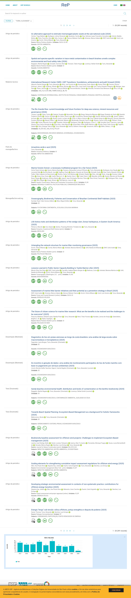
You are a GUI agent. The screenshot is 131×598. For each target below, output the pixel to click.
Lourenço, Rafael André (92, 64)
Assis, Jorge (105, 174)
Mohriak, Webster (63, 120)
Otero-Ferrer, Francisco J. (98, 178)
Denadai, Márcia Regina (42, 445)
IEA (69, 447)
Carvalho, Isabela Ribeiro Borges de (73, 270)
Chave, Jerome (41, 88)
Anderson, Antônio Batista (50, 178)
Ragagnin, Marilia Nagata (39, 64)
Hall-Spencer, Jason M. (66, 180)
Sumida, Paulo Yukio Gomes (107, 124)
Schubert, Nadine (84, 174)
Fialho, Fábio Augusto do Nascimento (43, 174)
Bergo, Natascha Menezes (89, 114)
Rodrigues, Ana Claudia (110, 170)
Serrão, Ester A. (72, 176)
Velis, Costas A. (59, 38)
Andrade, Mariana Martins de (74, 247)
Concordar (116, 590)
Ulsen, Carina (46, 114)
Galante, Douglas (58, 114)
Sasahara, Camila (74, 36)
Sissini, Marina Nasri (53, 170)
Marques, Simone (112, 118)
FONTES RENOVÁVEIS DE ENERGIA (69, 516)
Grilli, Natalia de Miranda (93, 247)
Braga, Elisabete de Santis (108, 114)
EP (47, 91)
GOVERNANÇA (68, 133)
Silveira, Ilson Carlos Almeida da (41, 124)
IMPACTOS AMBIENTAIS (45, 154)
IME (50, 91)
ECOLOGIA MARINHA (71, 207)
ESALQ (59, 91)
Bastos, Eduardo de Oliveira (79, 172)
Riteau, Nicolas (64, 86)
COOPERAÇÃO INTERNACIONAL (47, 95)
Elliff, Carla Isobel (108, 38)
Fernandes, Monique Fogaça (97, 443)
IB (63, 91)
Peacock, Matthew (37, 316)
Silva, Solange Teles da (45, 126)
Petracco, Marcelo (37, 227)
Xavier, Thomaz (36, 512)
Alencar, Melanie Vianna (74, 38)
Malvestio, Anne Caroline (71, 489)
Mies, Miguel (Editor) (63, 201)
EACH (61, 42)
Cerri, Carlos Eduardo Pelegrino (103, 86)
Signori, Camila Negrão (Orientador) (63, 368)
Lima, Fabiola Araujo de (97, 118)
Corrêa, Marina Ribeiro (55, 247)
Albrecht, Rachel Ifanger (38, 84)
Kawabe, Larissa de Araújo (101, 316)
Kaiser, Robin (102, 84)
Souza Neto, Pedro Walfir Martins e (84, 124)
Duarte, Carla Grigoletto (70, 466)
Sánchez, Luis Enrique (60, 445)
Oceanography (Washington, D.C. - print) (49, 274)
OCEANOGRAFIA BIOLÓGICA (46, 349)
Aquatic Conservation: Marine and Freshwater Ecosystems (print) (57, 182)
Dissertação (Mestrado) (14, 337)
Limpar (125, 20)
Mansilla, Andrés (97, 176)
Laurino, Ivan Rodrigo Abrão (40, 443)
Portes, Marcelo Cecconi (46, 122)
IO (64, 42)
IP (50, 129)
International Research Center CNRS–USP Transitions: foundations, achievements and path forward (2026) (75, 82)
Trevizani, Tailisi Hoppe (75, 64)
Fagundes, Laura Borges (38, 342)
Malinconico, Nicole (37, 417)
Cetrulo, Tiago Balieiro (38, 36)
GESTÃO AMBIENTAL (44, 44)
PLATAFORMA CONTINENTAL (46, 207)
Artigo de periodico (12, 34)
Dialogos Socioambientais (44, 514)
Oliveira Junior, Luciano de (61, 118)
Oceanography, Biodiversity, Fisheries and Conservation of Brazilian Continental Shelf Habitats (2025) (73, 199)
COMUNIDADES (42, 516)
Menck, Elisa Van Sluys (38, 270)
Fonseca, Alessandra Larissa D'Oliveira (75, 170)
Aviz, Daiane (49, 227)
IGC (44, 129)
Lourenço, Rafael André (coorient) (81, 391)
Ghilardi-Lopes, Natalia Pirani (53, 316)
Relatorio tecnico (12, 82)
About (15, 5)
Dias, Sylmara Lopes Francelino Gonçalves (95, 36)
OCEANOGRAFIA (79, 133)
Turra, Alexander (61, 40)
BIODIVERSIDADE (43, 133)
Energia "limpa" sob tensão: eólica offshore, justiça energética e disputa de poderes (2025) (69, 510)
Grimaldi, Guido (96, 172)
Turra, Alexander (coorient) (85, 368)
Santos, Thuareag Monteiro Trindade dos (68, 227)
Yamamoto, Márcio (92, 126)
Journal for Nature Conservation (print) (48, 447)
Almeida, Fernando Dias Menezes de (99, 88)
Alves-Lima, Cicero (43, 176)
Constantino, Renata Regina (84, 116)
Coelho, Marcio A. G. (57, 176)
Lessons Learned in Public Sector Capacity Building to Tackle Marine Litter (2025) (65, 268)
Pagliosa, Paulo (63, 172)
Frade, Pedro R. (84, 176)
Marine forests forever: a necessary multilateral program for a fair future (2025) (64, 168)
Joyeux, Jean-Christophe (69, 178)
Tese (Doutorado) (12, 389)
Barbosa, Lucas (92, 270)
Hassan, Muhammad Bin (103, 116)
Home (8, 5)
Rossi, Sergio (35, 178)
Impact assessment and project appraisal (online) (52, 493)
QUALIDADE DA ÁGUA (83, 398)
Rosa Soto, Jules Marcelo (62, 124)
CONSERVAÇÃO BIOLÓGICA (76, 184)
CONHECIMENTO (81, 95)
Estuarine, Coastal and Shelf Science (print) (50, 229)
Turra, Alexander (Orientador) (56, 342)
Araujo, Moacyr (52, 180)
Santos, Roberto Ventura (76, 126)
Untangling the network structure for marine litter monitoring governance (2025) (64, 245)
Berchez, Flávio (82, 178)
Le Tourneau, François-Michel (58, 88)
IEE (67, 42)
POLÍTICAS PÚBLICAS (60, 184)
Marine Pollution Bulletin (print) (46, 66)
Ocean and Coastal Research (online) (48, 295)
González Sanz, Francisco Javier (111, 122)
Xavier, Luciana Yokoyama (59, 443)
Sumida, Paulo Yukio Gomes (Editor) (42, 201)
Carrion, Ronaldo (50, 116)
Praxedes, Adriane (62, 122)
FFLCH (56, 129)
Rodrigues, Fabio (76, 122)
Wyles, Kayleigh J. (47, 319)
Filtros (8, 21)
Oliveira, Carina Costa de (101, 120)
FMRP (54, 91)
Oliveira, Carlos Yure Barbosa (67, 174)
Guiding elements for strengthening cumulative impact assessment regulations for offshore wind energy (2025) (77, 463)
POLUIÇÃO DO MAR (43, 323)
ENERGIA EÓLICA (42, 495)
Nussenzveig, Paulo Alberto (86, 84)
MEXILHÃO (40, 231)
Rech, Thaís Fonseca (84, 316)
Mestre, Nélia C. (50, 120)
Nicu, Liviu (117, 88)
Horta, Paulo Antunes (38, 170)
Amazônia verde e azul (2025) (43, 147)
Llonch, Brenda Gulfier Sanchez (41, 368)
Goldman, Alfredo (51, 86)
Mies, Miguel (40, 180)
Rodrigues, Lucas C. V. (91, 122)
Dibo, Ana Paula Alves (38, 466)
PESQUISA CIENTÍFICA (95, 95)
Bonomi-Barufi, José (49, 172)
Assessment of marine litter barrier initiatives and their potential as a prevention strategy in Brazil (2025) (74, 291)
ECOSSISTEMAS (73, 449)
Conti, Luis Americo (104, 293)
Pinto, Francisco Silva (45, 38)
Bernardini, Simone (72, 114)
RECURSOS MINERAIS (56, 133)
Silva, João (95, 174)
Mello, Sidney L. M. (107, 126)
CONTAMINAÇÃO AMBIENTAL (65, 398)
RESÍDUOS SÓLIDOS (43, 297)
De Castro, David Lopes (65, 116)
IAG (40, 91)
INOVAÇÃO (106, 95)
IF (45, 91)
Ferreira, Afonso (114, 84)
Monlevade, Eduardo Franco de (81, 120)
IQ (53, 129)
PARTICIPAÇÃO (53, 516)
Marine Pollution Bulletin (44, 42)
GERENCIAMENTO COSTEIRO (46, 424)
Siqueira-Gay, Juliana (54, 466)
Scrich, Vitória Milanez (46, 40)
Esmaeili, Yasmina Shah (57, 64)
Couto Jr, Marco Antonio (79, 118)
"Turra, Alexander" (24, 21)
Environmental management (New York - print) (51, 468)
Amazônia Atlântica (42, 151)
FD (66, 91)
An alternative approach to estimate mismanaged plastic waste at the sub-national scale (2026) (71, 34)
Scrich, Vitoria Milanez (53, 272)
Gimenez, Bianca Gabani (92, 38)
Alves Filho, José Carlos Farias (81, 86)
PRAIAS (59, 424)
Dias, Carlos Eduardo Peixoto (112, 172)
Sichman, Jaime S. (37, 86)
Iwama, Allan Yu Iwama (78, 443)
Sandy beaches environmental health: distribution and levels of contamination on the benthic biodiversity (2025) (77, 389)
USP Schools (25, 5)
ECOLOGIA (60, 207)
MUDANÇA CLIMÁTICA (44, 184)
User (115, 5)
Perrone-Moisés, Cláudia (77, 88)
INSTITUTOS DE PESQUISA (67, 95)
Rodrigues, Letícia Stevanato (57, 36)
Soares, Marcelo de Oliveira (113, 176)
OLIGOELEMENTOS (43, 68)
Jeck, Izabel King (44, 118)
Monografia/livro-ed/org (14, 198)
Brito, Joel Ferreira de (68, 84)
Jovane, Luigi (35, 114)
